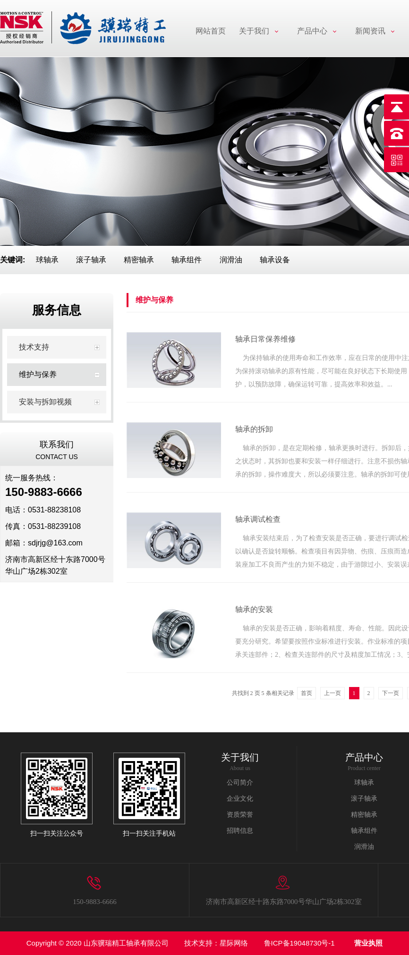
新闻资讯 (370, 31)
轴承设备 (275, 260)
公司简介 (240, 782)
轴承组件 (186, 260)
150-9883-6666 (95, 901)
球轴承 (47, 260)
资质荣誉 (240, 814)
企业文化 (240, 798)
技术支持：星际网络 (216, 943)
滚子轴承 (91, 260)
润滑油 (231, 260)
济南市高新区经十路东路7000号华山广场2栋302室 (284, 901)
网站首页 (211, 31)
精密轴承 (139, 260)
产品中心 (312, 31)
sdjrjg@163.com (55, 543)
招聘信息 (240, 830)
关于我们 (254, 31)
